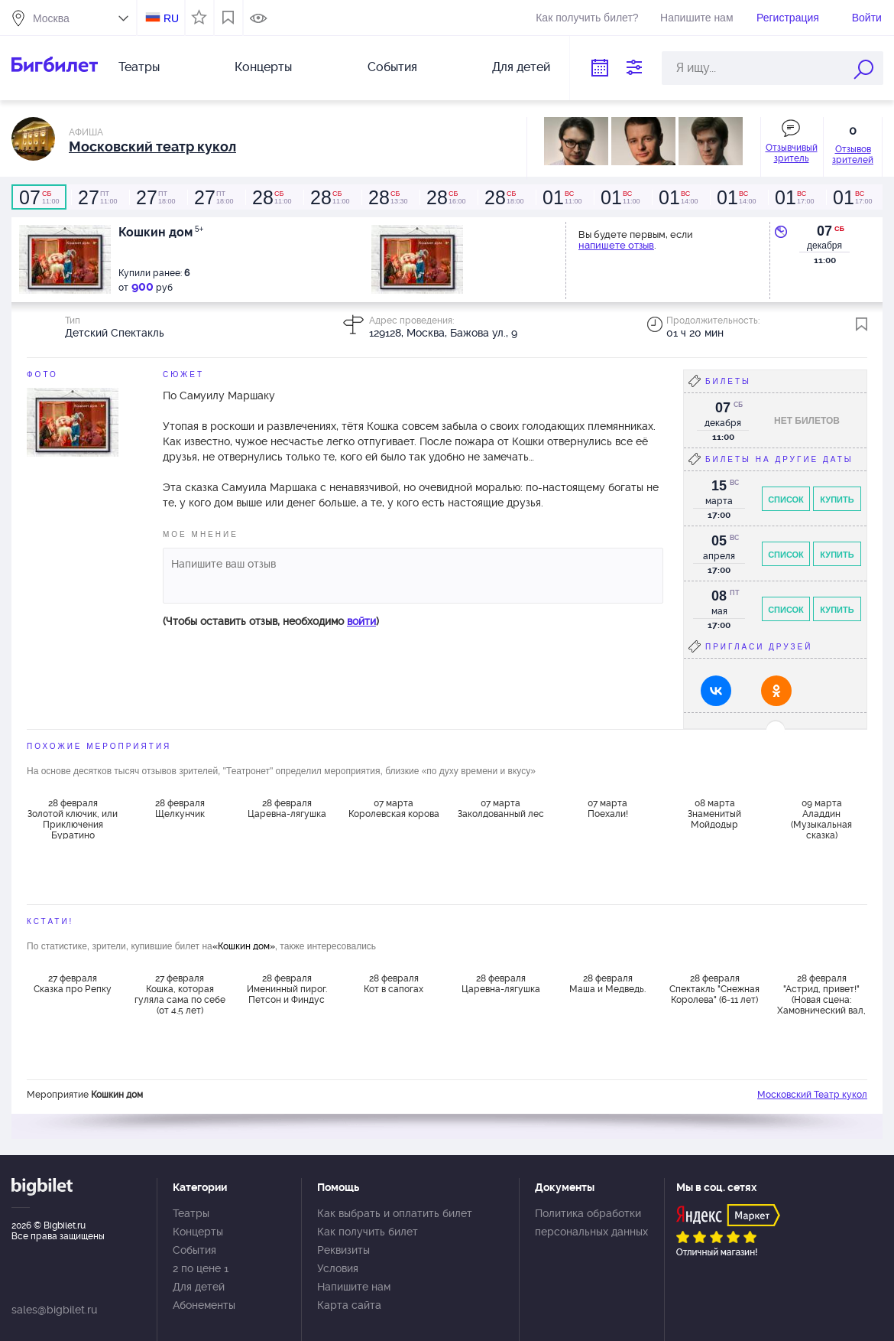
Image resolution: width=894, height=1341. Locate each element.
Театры (139, 67)
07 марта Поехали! (608, 808)
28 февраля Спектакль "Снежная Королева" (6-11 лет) (714, 989)
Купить (837, 499)
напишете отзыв (616, 245)
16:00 (445, 197)
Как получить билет (367, 1231)
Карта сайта (349, 1305)
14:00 (678, 197)
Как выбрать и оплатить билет (394, 1213)
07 (824, 231)
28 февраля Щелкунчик (180, 808)
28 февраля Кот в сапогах (393, 983)
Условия (337, 1268)
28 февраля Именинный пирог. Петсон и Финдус (287, 989)
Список (786, 499)
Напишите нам (696, 17)
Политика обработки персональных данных (591, 1222)
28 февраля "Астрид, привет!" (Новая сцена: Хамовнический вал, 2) (821, 993)
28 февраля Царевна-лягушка (287, 808)
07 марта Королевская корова (393, 808)
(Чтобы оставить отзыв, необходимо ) (271, 621)
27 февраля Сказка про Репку (73, 983)
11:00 (39, 197)
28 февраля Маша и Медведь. (607, 983)
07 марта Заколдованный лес (501, 808)
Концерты (263, 67)
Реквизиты (343, 1250)
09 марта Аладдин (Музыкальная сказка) (821, 818)
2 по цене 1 (200, 1268)
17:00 (794, 197)
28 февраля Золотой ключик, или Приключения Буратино (73, 818)
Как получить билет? (587, 17)
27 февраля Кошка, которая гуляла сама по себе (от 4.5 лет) (179, 993)
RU (171, 18)
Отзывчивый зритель (792, 153)
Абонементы (204, 1305)
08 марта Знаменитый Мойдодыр (714, 814)
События (392, 67)
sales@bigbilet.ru (54, 1310)
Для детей (521, 67)
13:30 (387, 197)
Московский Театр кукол (812, 1094)
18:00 (155, 197)
